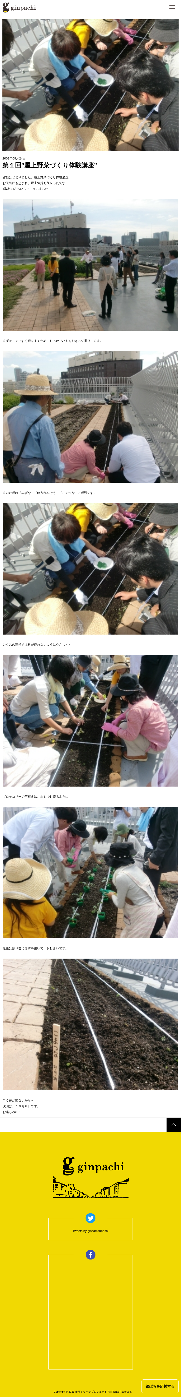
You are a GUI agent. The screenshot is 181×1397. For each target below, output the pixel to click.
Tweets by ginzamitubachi (90, 1231)
